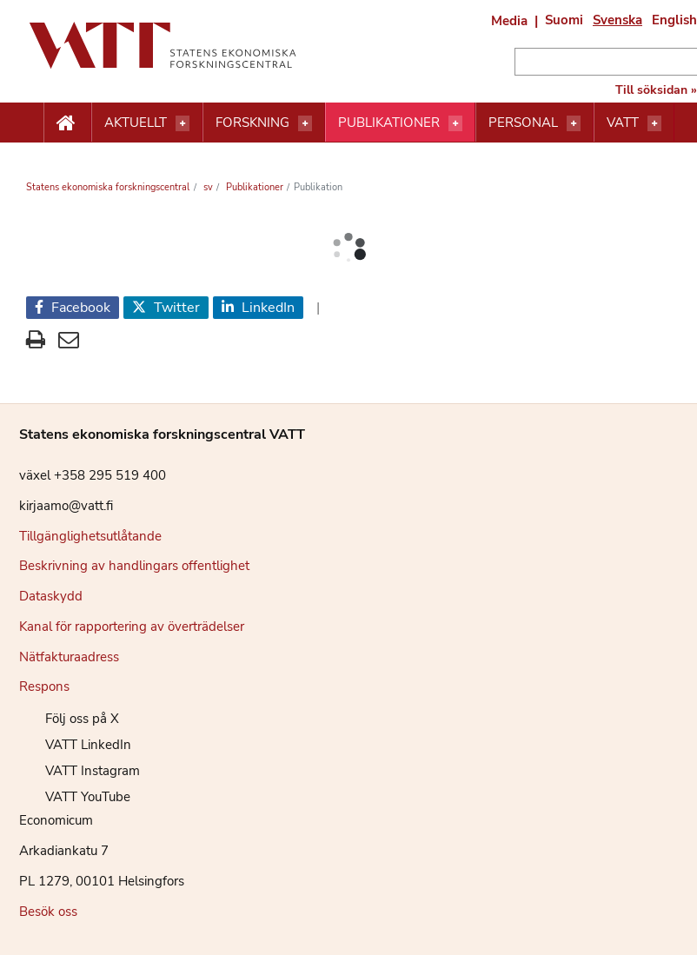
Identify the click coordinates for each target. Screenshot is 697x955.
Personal (523, 122)
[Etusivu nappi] (67, 123)
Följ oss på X (69, 718)
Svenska (617, 20)
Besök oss (48, 911)
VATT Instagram (79, 770)
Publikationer (389, 122)
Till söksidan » (656, 90)
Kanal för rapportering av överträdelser (131, 626)
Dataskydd (51, 596)
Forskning (252, 122)
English (674, 20)
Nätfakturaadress (69, 657)
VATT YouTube (74, 797)
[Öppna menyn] (182, 123)
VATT (623, 122)
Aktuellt (135, 122)
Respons (44, 686)
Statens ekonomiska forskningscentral (107, 187)
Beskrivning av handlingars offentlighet (134, 565)
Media (509, 21)
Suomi (564, 20)
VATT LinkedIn (75, 744)
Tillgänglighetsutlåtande (90, 536)
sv (207, 187)
